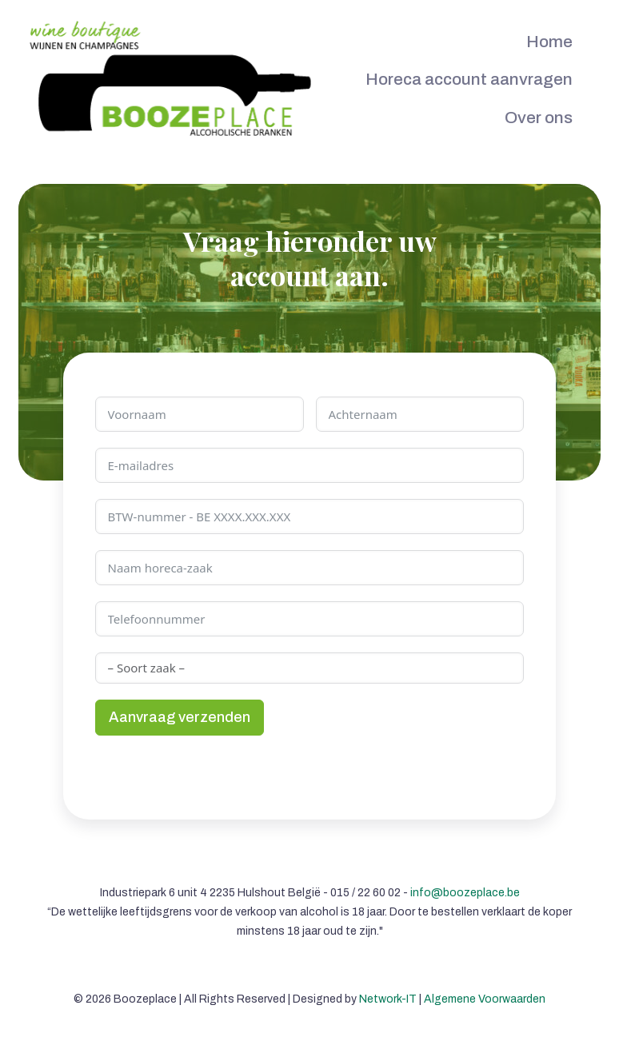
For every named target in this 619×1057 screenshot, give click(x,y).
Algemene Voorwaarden (484, 999)
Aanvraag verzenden (179, 717)
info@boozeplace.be (465, 893)
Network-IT (388, 999)
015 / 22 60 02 (365, 893)
